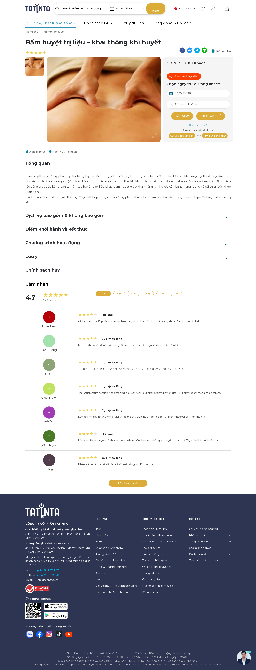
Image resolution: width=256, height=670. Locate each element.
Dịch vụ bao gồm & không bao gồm (126, 216)
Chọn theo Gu (98, 23)
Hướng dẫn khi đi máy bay (158, 585)
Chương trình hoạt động (126, 243)
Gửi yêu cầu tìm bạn (182, 135)
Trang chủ (31, 31)
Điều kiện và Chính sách (114, 653)
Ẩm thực (101, 573)
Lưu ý (126, 257)
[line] (204, 50)
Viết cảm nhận (128, 483)
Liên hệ (88, 653)
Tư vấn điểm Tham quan (157, 535)
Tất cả (103, 293)
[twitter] (197, 50)
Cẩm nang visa (151, 579)
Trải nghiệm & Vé (53, 31)
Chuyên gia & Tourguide (110, 560)
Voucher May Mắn (183, 76)
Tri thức (100, 541)
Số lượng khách (186, 104)
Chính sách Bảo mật (147, 653)
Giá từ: (172, 63)
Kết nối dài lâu (150, 592)
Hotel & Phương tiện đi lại (111, 566)
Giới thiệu (72, 653)
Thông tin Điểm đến (154, 529)
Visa (98, 579)
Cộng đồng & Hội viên (171, 23)
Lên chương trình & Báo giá (159, 541)
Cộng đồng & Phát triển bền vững (116, 585)
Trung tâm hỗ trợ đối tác (204, 560)
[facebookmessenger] (189, 50)
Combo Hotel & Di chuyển (112, 592)
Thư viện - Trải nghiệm (155, 560)
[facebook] (182, 50)
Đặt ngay (182, 116)
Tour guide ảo (150, 573)
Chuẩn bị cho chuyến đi (156, 566)
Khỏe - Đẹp (102, 535)
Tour (98, 529)
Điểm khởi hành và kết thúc (126, 229)
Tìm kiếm (155, 8)
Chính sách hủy (126, 270)
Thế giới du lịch (151, 547)
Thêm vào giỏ (211, 116)
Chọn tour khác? (198, 124)
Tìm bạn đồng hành (215, 135)
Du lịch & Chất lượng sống (50, 23)
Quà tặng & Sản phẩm (109, 547)
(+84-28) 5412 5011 (48, 570)
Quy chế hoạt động (178, 653)
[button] (34, 66)
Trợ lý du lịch (132, 23)
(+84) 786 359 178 (48, 575)
